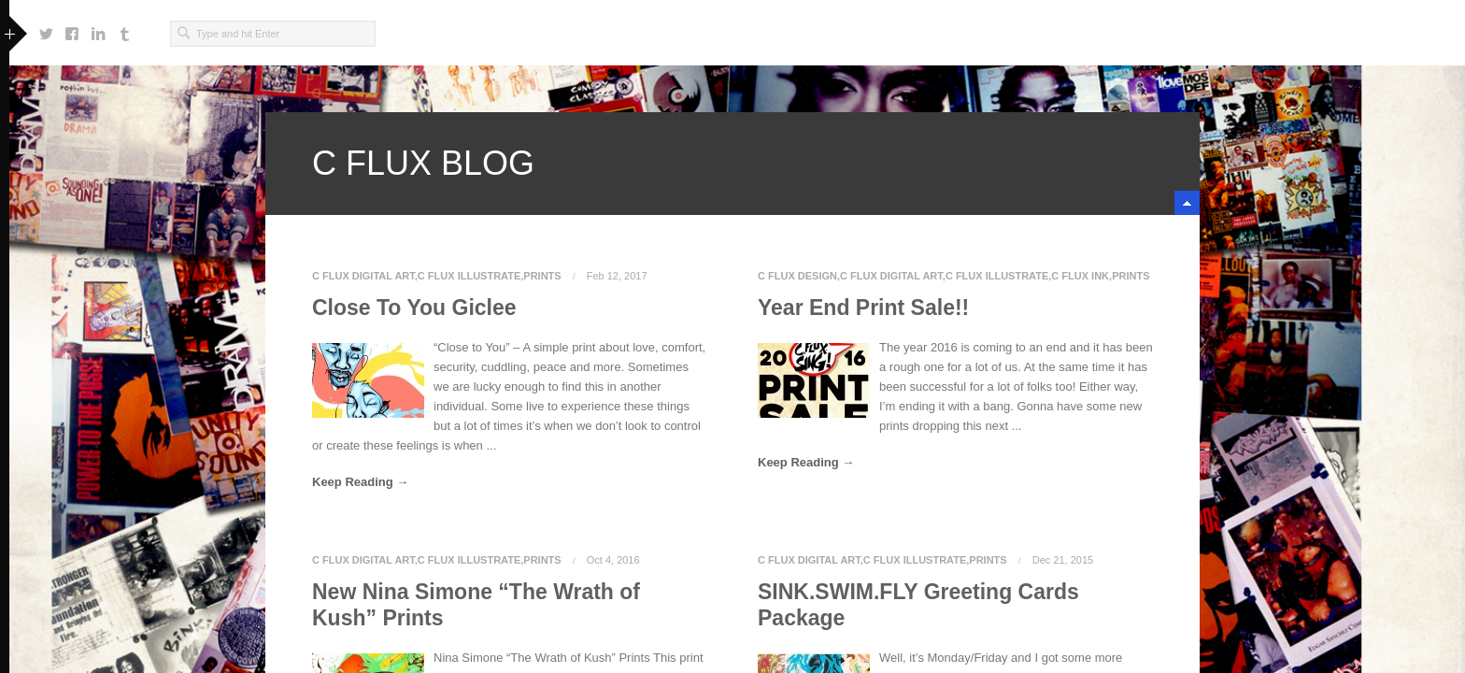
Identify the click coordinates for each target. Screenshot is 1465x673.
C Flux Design (797, 275)
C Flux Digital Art (363, 275)
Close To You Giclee (414, 307)
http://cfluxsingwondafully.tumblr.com (124, 29)
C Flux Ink (1080, 275)
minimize (1187, 203)
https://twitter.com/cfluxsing (45, 29)
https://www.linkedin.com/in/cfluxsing (98, 29)
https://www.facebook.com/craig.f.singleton (72, 29)
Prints (542, 275)
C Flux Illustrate (469, 275)
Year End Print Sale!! (863, 307)
